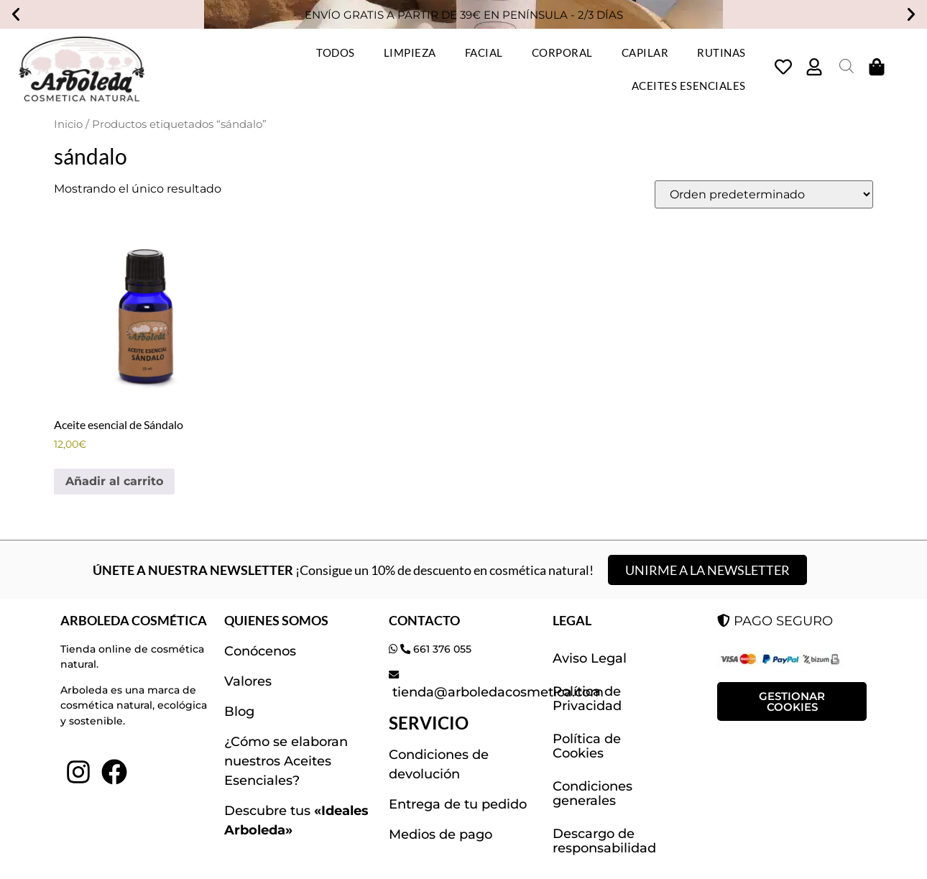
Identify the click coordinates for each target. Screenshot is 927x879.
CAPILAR (645, 52)
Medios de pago (440, 834)
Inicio (68, 124)
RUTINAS (721, 52)
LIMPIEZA (410, 52)
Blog (239, 711)
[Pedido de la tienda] (764, 194)
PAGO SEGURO (775, 621)
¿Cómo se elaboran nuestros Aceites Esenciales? (286, 761)
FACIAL (484, 52)
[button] (15, 14)
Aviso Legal (590, 658)
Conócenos (260, 651)
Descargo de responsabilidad (604, 841)
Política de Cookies (587, 746)
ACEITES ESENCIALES (689, 85)
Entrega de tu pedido (458, 804)
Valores (248, 681)
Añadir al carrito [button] (114, 481)
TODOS (335, 52)
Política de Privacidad (587, 699)
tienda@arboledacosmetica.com (496, 692)
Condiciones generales (592, 793)
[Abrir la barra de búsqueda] (846, 66)
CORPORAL (562, 52)
